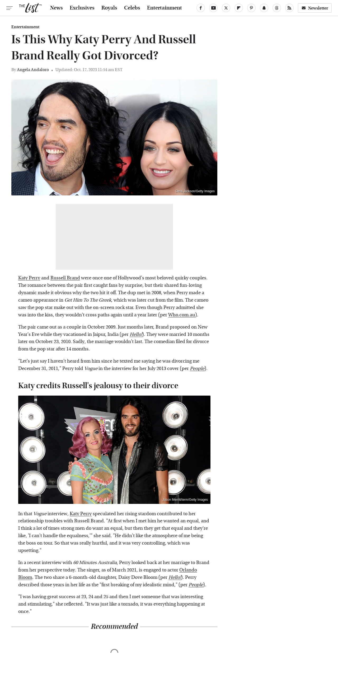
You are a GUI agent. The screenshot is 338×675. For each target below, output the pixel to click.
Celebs (132, 8)
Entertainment (164, 8)
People (197, 368)
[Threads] (277, 8)
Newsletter (314, 8)
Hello (174, 577)
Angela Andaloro (33, 69)
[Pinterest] (251, 8)
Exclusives (82, 8)
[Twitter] (226, 8)
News (56, 8)
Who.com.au (181, 315)
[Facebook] (200, 8)
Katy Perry (29, 278)
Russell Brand (65, 278)
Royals (109, 8)
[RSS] (289, 8)
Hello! (136, 334)
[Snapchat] (264, 8)
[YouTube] (213, 8)
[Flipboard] (238, 8)
